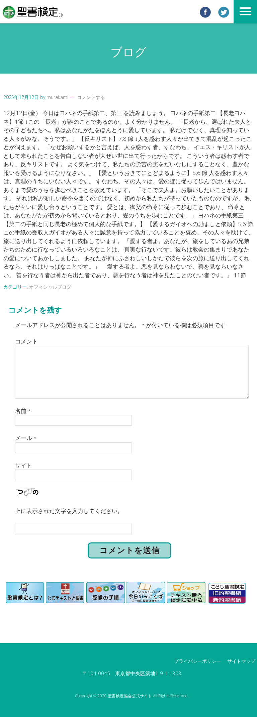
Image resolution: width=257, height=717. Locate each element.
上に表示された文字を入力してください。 (69, 511)
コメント (26, 341)
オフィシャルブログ (50, 287)
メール (25, 438)
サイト (23, 465)
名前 (23, 411)
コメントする (91, 97)
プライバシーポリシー (197, 661)
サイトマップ (241, 661)
